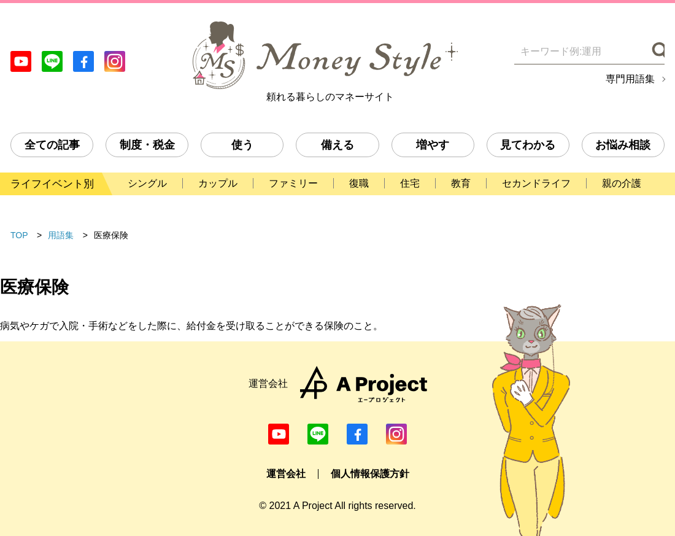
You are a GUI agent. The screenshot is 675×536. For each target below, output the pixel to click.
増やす (432, 145)
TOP (19, 235)
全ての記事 (52, 145)
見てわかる (527, 145)
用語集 (61, 235)
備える (337, 145)
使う (242, 145)
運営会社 (286, 473)
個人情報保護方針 (370, 473)
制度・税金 (147, 145)
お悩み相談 (622, 145)
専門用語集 (630, 79)
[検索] (657, 51)
